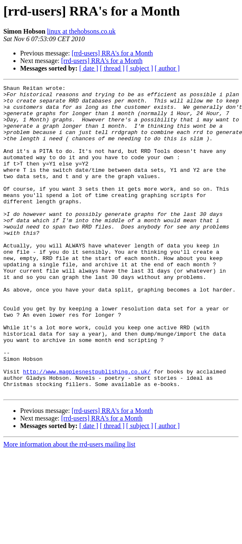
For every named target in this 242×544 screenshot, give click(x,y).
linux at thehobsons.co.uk (81, 31)
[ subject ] (139, 68)
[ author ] (167, 68)
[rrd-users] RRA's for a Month (112, 53)
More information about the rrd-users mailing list (69, 506)
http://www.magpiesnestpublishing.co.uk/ (87, 429)
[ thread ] (112, 68)
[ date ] (88, 68)
